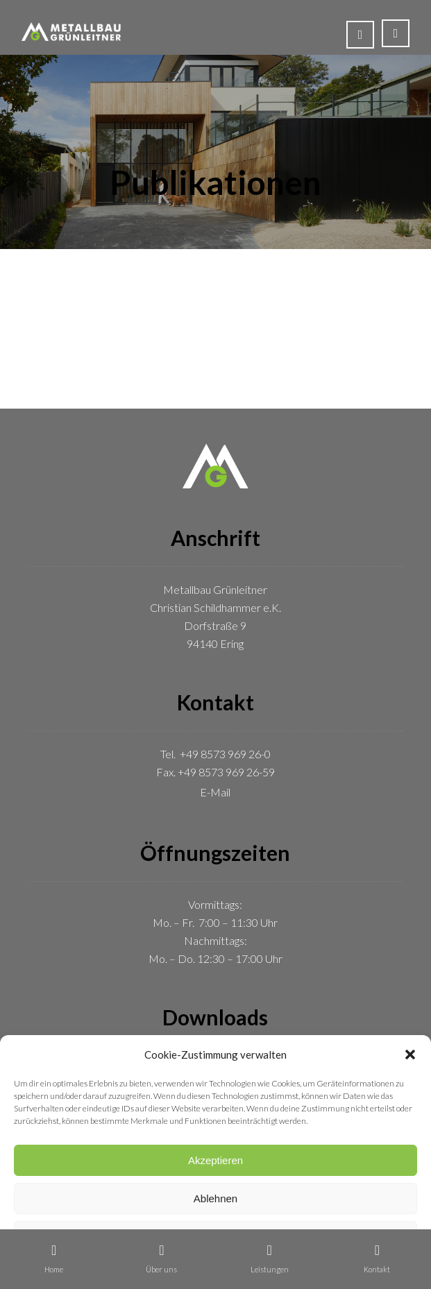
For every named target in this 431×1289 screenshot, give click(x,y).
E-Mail (215, 792)
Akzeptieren (215, 1160)
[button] (410, 1054)
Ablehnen (215, 1198)
